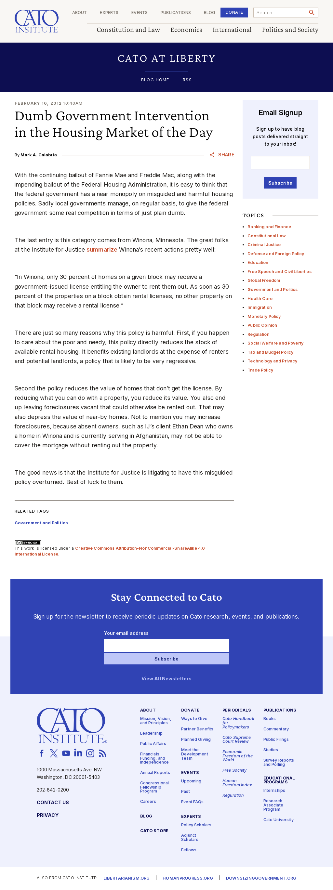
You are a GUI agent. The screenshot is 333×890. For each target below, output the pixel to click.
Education (257, 262)
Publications (176, 13)
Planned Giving (196, 740)
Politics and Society (290, 29)
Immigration (259, 307)
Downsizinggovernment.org (261, 878)
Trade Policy (260, 370)
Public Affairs (153, 744)
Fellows (188, 850)
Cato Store (154, 831)
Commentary (276, 729)
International (232, 29)
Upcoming (191, 781)
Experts (109, 13)
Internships (274, 791)
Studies (270, 750)
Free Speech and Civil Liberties (279, 271)
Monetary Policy (264, 316)
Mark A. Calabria (38, 154)
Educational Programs (279, 780)
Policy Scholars (196, 825)
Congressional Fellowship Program (154, 787)
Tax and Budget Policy (270, 352)
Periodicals (236, 710)
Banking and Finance (269, 226)
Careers (148, 802)
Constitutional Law (266, 235)
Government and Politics (272, 289)
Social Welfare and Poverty (275, 343)
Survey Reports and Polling (278, 762)
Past (185, 792)
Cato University (278, 820)
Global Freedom (263, 280)
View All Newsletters (166, 678)
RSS (187, 80)
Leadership (151, 733)
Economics (186, 29)
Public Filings (276, 740)
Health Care (260, 298)
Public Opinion (262, 325)
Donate (234, 12)
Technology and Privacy (272, 361)
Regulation (258, 334)
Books (269, 719)
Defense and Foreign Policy (275, 253)
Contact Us (53, 802)
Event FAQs (192, 802)
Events (139, 13)
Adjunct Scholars (189, 837)
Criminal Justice (264, 244)
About (79, 13)
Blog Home (155, 80)
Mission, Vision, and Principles (155, 721)
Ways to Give (194, 719)
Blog (210, 13)
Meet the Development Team (194, 754)
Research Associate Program (273, 805)
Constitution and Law (128, 29)
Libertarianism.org (126, 878)
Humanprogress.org (188, 878)
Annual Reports (155, 773)
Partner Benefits (197, 729)
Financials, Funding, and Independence (154, 758)
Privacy (48, 815)
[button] (166, 58)
